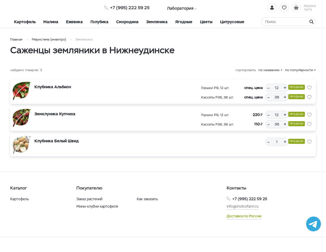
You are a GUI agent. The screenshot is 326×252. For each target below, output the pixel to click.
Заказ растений (89, 199)
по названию (269, 70)
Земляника (157, 21)
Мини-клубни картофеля (97, 206)
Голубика (99, 21)
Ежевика (74, 21)
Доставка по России (244, 215)
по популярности (299, 70)
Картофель (25, 21)
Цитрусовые (232, 21)
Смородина (127, 21)
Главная (16, 39)
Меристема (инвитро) (49, 39)
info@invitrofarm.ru (243, 206)
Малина (50, 21)
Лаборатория (176, 7)
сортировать (246, 70)
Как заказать (147, 199)
